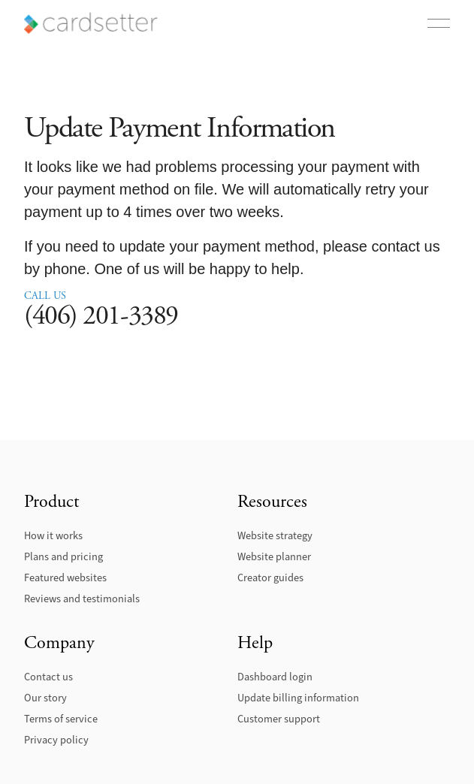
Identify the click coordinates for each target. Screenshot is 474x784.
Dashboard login (274, 677)
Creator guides (270, 578)
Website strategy (274, 536)
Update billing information (298, 698)
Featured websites (65, 578)
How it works (53, 536)
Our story (45, 698)
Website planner (274, 557)
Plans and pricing (63, 557)
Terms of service (61, 719)
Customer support (278, 719)
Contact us (48, 677)
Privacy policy (56, 740)
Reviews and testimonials (82, 599)
